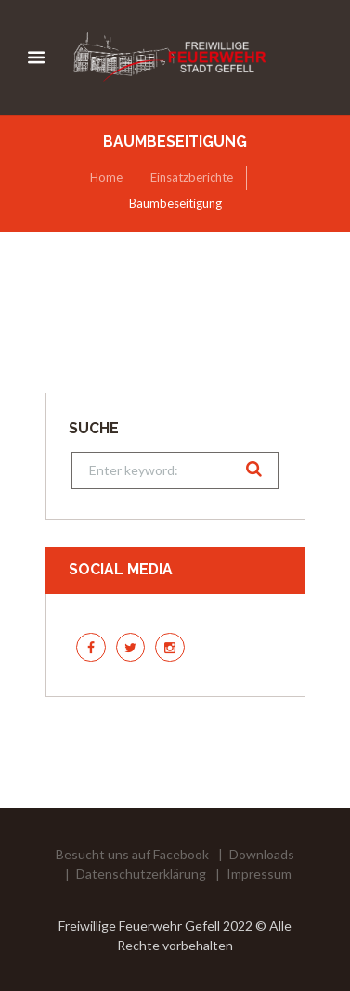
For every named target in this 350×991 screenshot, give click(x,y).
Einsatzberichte (191, 177)
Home (106, 177)
